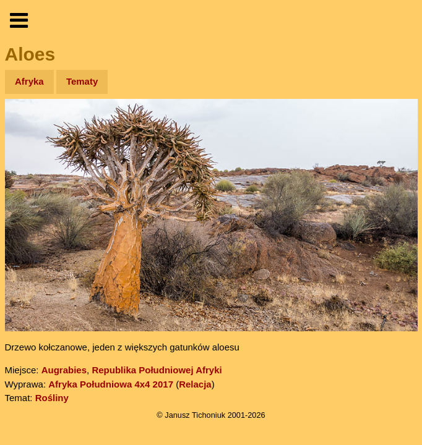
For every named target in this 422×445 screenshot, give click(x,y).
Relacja (195, 384)
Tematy (82, 81)
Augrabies (64, 370)
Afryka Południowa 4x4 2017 (110, 384)
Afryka (29, 81)
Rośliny (52, 397)
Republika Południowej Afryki (157, 370)
